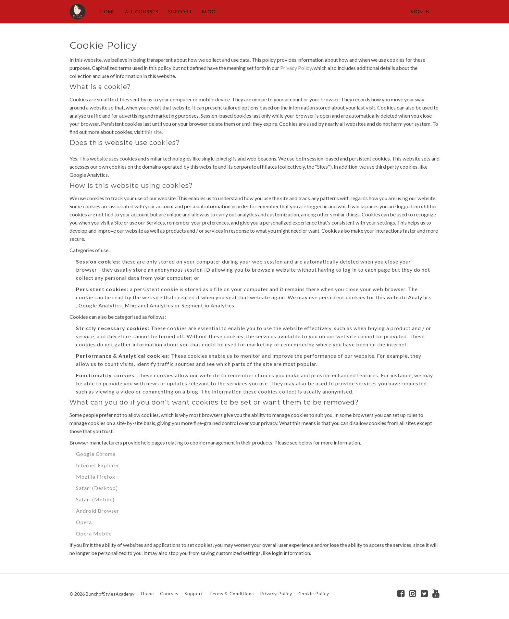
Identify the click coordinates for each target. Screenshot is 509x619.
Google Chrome (96, 454)
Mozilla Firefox (95, 476)
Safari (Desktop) (97, 488)
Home (147, 593)
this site (153, 132)
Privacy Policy (296, 68)
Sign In (420, 11)
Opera (84, 522)
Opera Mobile (94, 533)
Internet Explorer (97, 465)
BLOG (209, 11)
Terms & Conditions (231, 593)
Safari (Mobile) (95, 499)
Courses (169, 593)
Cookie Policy (313, 593)
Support (193, 593)
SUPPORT (180, 11)
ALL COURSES (141, 11)
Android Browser (97, 511)
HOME (107, 11)
